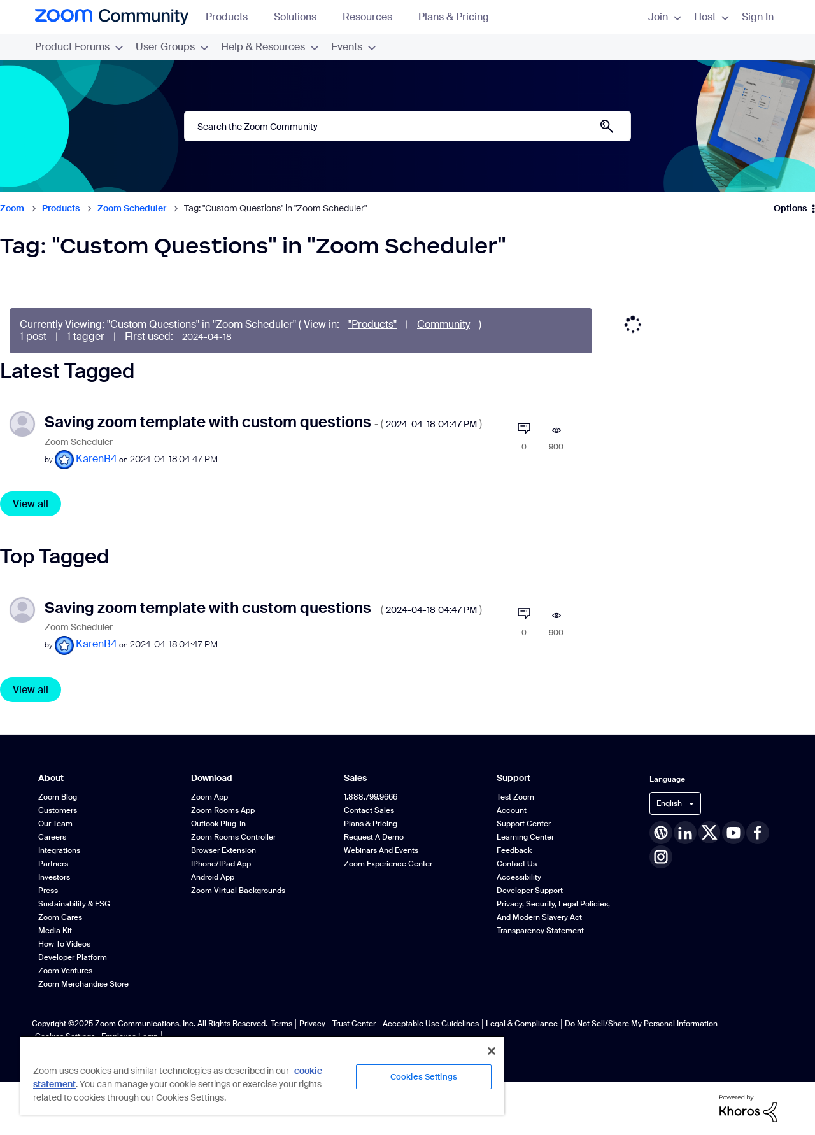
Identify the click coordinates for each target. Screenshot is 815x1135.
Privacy (312, 1024)
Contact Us (517, 864)
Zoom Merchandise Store (83, 984)
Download (211, 778)
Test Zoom (515, 797)
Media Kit (55, 931)
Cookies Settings (423, 1076)
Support (513, 778)
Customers (57, 810)
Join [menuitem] (664, 17)
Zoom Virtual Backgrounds (238, 890)
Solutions (301, 17)
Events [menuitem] (353, 46)
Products (233, 17)
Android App (212, 877)
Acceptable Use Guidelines (431, 1024)
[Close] (491, 1051)
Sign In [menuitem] (758, 17)
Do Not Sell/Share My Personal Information (641, 1024)
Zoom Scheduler (131, 208)
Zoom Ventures (65, 971)
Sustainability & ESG (74, 904)
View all (30, 504)
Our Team (55, 824)
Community (443, 324)
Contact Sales (369, 810)
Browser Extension (223, 850)
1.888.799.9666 (370, 797)
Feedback (514, 850)
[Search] (407, 126)
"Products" (372, 324)
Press (48, 890)
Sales (355, 778)
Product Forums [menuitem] (79, 46)
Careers (52, 837)
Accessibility (519, 877)
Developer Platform (72, 957)
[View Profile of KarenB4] (96, 459)
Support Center (524, 824)
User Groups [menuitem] (172, 46)
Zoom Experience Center (388, 864)
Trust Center (354, 1024)
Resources (373, 17)
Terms (281, 1024)
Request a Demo (374, 837)
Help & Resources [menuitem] (269, 46)
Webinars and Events (381, 850)
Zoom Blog (57, 797)
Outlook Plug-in (218, 824)
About (51, 778)
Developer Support (530, 890)
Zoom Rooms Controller (233, 837)
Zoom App (209, 797)
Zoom (12, 208)
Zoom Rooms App (223, 810)
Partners (53, 864)
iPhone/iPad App (221, 864)
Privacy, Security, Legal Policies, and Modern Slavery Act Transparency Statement (553, 917)
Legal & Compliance (522, 1024)
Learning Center (525, 837)
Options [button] (790, 208)
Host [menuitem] (711, 17)
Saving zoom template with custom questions (263, 422)
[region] (262, 1075)
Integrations (59, 850)
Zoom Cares (60, 917)
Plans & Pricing (453, 17)
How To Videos (64, 944)
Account (512, 810)
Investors (54, 877)
